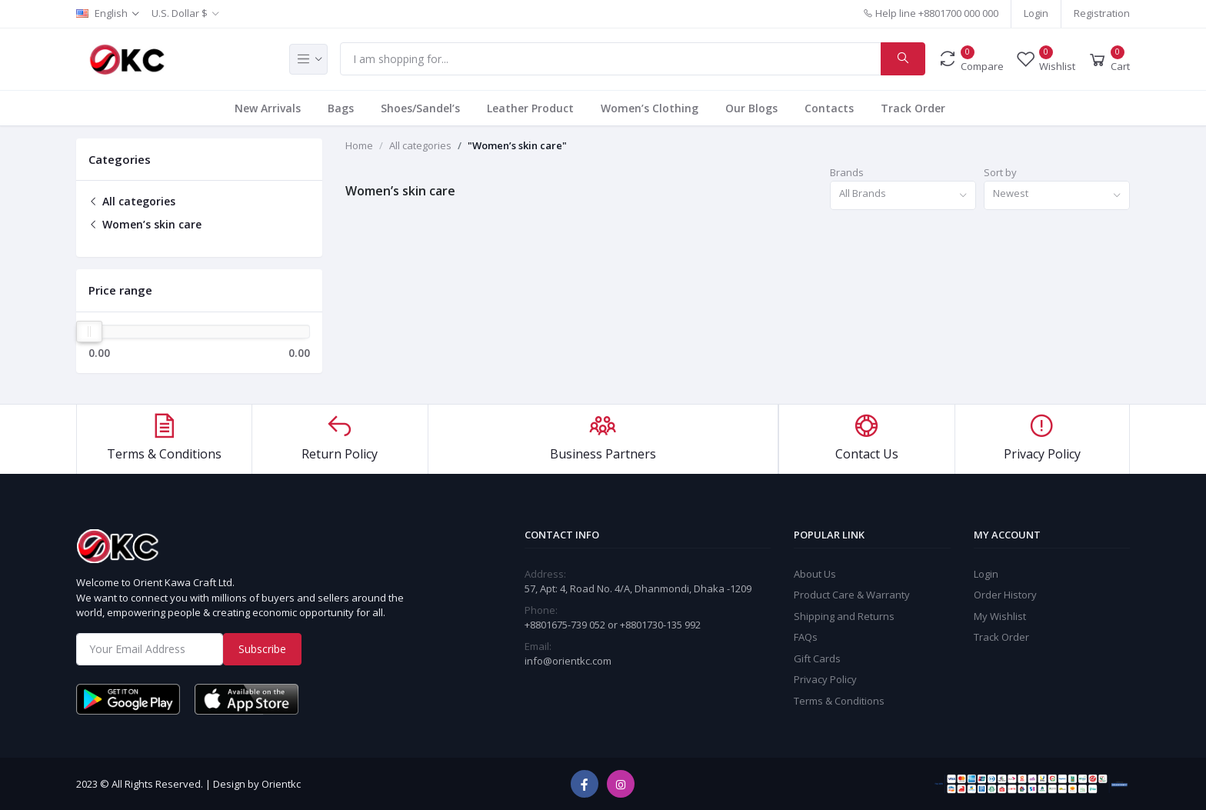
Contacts (829, 108)
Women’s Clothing (649, 108)
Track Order (913, 108)
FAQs (806, 637)
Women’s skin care (145, 224)
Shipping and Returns (844, 616)
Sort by (1000, 172)
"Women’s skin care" (517, 145)
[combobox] (903, 196)
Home (359, 145)
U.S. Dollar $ (180, 13)
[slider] (89, 331)
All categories (131, 201)
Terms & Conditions (839, 701)
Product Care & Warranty (852, 595)
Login (1036, 13)
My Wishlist (1000, 616)
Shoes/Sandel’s (420, 108)
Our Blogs (751, 108)
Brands (847, 172)
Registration (1102, 13)
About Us (815, 574)
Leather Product (530, 108)
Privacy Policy (825, 679)
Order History (1005, 595)
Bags (341, 108)
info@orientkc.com (568, 661)
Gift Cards (817, 658)
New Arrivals (268, 108)
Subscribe (262, 649)
